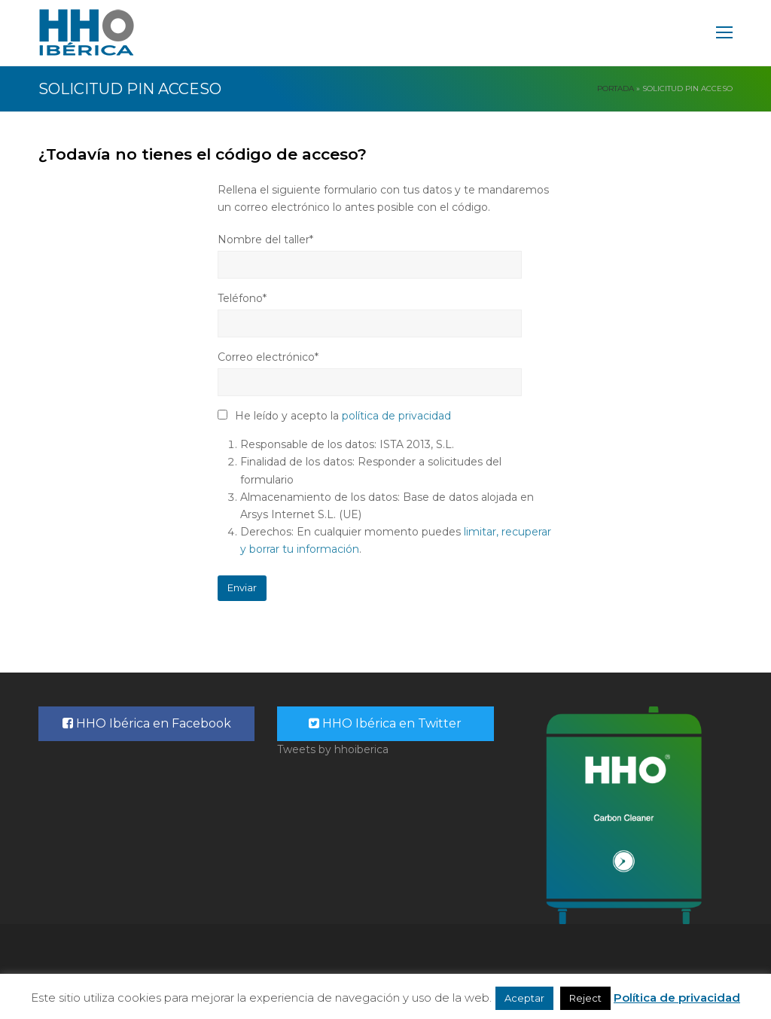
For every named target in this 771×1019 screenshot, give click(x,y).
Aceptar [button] (524, 998)
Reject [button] (585, 998)
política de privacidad (396, 416)
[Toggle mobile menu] (724, 33)
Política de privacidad (677, 997)
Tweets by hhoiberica (333, 749)
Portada (615, 88)
